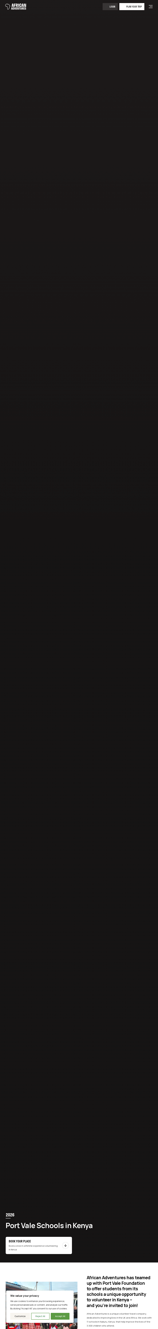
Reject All (40, 1316)
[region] (40, 1307)
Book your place (20, 1241)
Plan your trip (134, 6)
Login (112, 6)
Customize (20, 1316)
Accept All (60, 1316)
